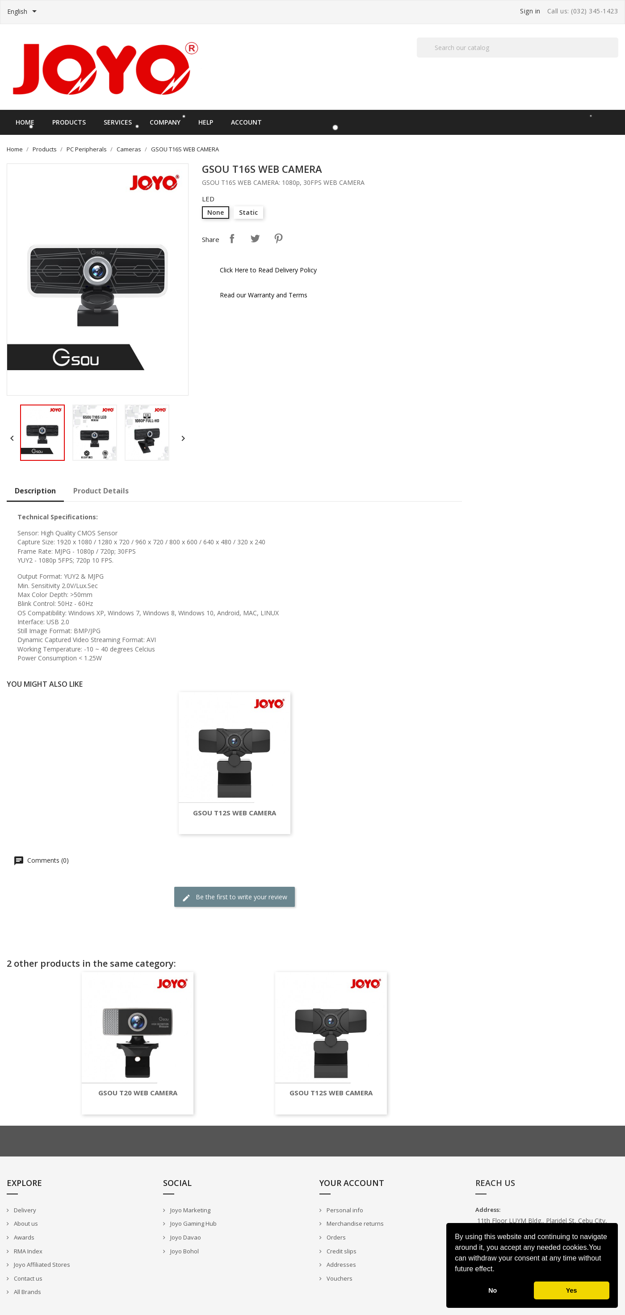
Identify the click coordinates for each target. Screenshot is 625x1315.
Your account (351, 1182)
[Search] (517, 48)
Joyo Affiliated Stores (41, 1265)
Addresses (340, 1265)
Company (165, 122)
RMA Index (27, 1251)
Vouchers (338, 1278)
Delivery (24, 1210)
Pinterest (278, 238)
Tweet (255, 238)
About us (25, 1223)
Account (246, 122)
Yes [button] (571, 1290)
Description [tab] (35, 491)
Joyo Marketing (189, 1210)
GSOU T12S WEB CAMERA (234, 813)
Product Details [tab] (101, 491)
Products (69, 122)
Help (205, 122)
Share (232, 238)
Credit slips (341, 1251)
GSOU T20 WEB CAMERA (137, 1093)
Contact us (27, 1278)
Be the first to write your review (234, 897)
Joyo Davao (185, 1237)
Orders (335, 1237)
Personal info (344, 1210)
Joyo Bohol (184, 1251)
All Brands (27, 1292)
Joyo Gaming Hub (193, 1223)
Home (25, 122)
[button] (497, 1270)
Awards (23, 1237)
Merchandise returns (354, 1223)
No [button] (492, 1290)
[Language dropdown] (23, 12)
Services (118, 122)
